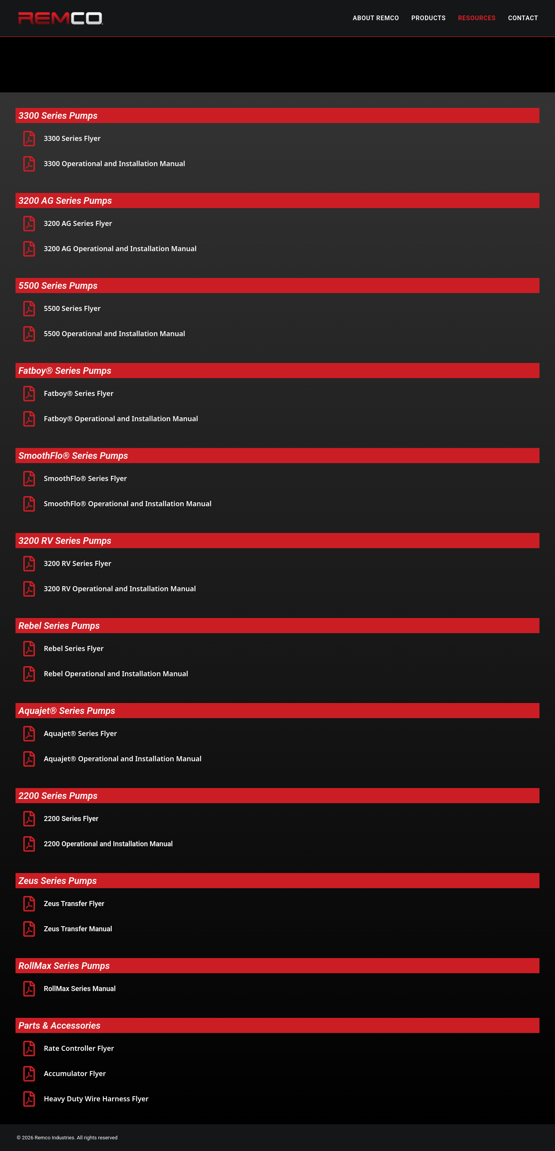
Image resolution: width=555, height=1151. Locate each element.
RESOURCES (477, 18)
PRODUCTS (428, 18)
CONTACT (523, 18)
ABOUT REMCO (376, 18)
